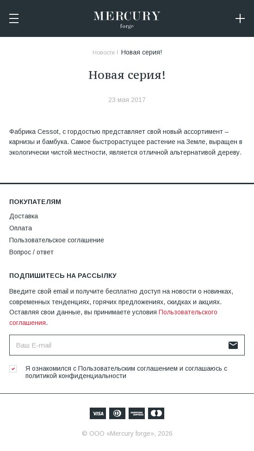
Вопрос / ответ (31, 252)
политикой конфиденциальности (75, 375)
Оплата (20, 228)
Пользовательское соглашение (56, 240)
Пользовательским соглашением (128, 368)
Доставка (23, 216)
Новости (104, 52)
